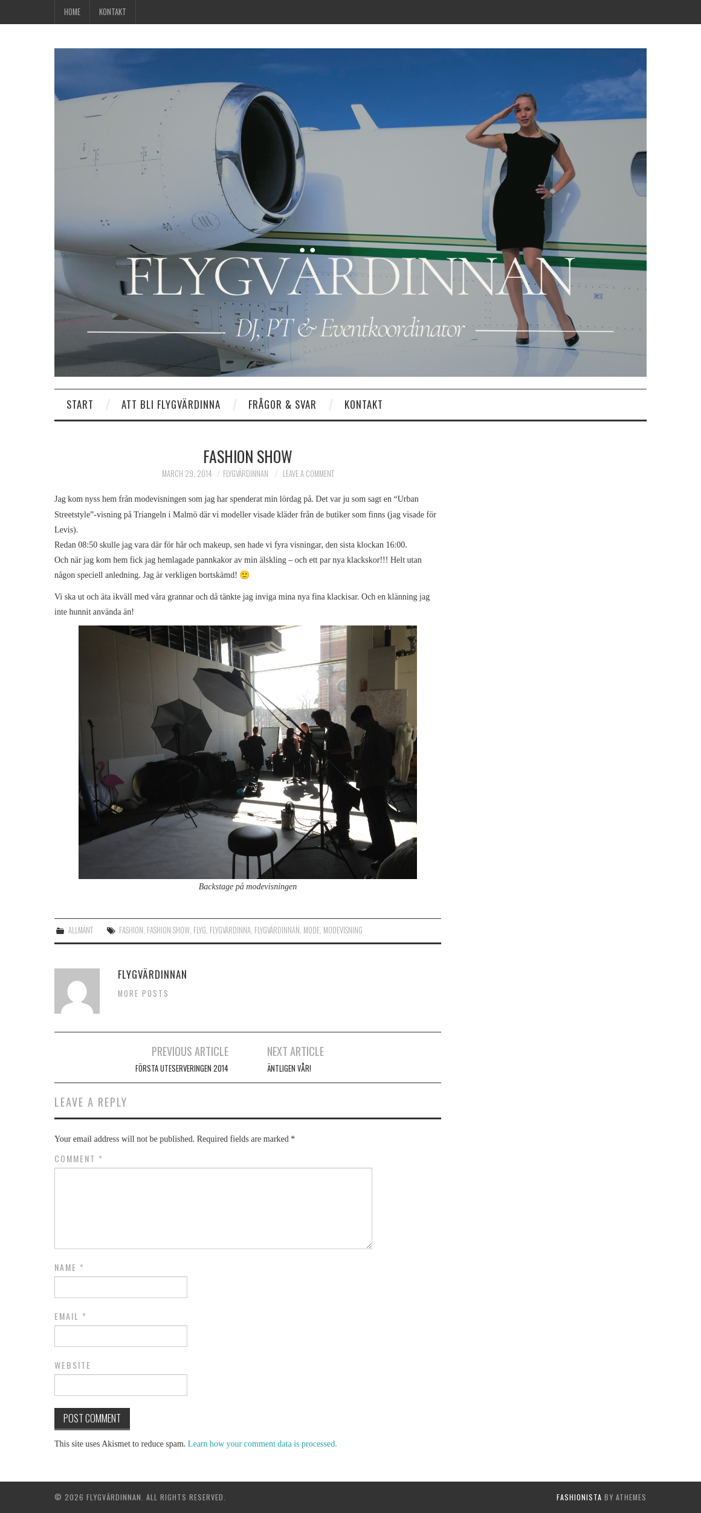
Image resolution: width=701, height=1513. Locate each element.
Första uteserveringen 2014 (181, 1068)
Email (70, 1316)
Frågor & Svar (282, 404)
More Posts (143, 993)
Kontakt (112, 12)
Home (72, 12)
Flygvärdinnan (245, 473)
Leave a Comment (308, 473)
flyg (199, 930)
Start (80, 404)
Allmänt (80, 930)
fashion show (168, 930)
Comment (78, 1159)
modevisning (343, 930)
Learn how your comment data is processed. (262, 1443)
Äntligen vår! (289, 1068)
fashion (131, 930)
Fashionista (579, 1497)
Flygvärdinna (230, 930)
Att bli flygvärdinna (171, 404)
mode (311, 930)
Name (69, 1267)
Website (72, 1365)
